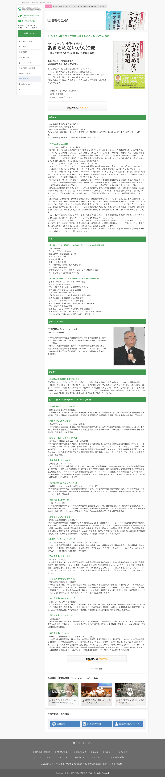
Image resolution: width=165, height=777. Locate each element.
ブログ (23, 89)
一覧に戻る (98, 669)
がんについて (25, 73)
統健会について (26, 84)
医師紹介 (24, 52)
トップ (48, 6)
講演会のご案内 (26, 41)
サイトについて (100, 757)
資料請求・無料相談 (28, 68)
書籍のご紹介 (25, 79)
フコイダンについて (28, 63)
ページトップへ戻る (82, 743)
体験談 (23, 47)
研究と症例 (25, 57)
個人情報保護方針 (119, 757)
